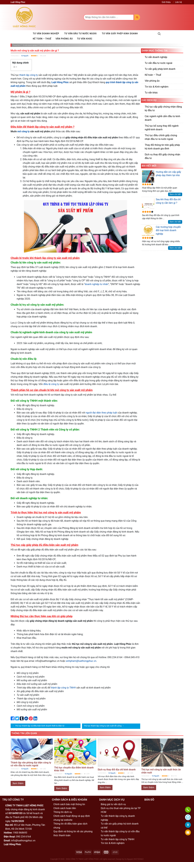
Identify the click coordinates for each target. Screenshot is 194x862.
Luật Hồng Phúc (60, 82)
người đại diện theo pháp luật (101, 412)
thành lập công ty (28, 75)
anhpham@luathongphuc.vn (81, 661)
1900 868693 (20, 832)
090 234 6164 (23, 836)
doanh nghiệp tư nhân (96, 284)
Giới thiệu (166, 2)
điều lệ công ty (51, 384)
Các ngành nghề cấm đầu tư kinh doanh (162, 118)
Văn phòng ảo (64, 38)
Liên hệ (178, 2)
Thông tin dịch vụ (63, 812)
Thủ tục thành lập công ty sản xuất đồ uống (103, 726)
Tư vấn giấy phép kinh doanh (120, 33)
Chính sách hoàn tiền (65, 808)
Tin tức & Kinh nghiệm (156, 86)
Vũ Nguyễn (24, 56)
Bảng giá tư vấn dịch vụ (113, 804)
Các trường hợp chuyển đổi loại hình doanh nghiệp (161, 230)
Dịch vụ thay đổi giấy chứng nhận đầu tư (162, 156)
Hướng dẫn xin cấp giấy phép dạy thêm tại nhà (161, 176)
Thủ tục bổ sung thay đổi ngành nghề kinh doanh (162, 127)
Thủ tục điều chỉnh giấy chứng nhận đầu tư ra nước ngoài (161, 137)
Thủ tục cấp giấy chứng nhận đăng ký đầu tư (163, 108)
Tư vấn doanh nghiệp (46, 33)
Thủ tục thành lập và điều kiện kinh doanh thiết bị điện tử (39, 726)
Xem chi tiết (175, 194)
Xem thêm (17, 783)
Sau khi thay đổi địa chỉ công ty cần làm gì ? (161, 204)
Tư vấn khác (84, 38)
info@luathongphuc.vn (23, 840)
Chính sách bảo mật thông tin (69, 804)
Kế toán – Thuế (42, 38)
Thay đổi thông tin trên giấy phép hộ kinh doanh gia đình (162, 146)
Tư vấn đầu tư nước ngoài (80, 33)
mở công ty (23, 131)
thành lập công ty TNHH (63, 687)
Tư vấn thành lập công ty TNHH (117, 839)
